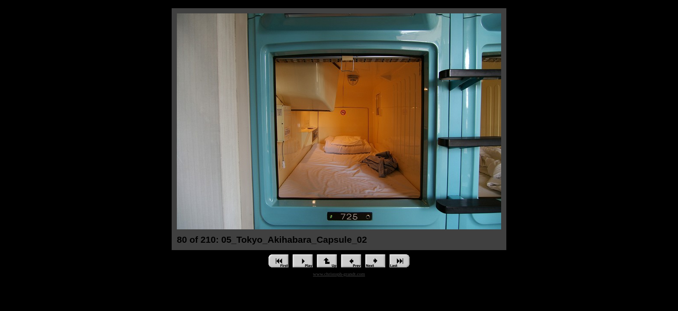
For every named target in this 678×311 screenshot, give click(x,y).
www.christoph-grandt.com (339, 273)
